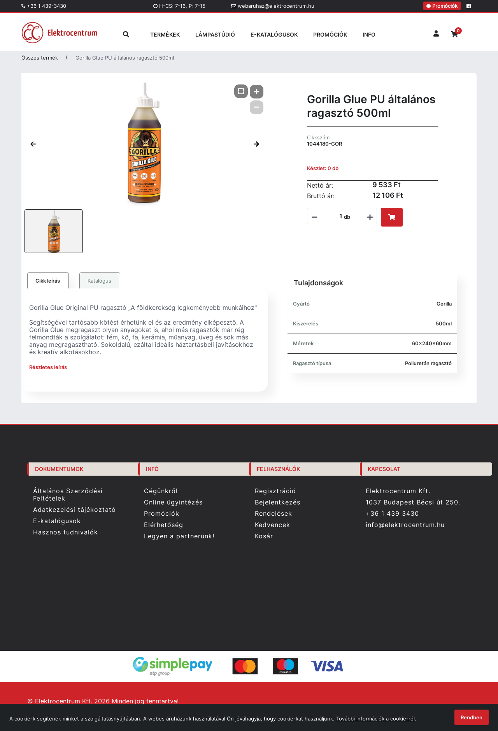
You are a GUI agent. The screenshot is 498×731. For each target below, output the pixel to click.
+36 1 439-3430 (43, 6)
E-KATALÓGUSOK (274, 34)
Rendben (471, 717)
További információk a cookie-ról (375, 718)
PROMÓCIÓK (330, 34)
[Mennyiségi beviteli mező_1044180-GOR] (338, 216)
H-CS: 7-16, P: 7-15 (179, 6)
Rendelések (273, 513)
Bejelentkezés (277, 502)
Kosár (264, 536)
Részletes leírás (48, 367)
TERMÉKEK (165, 34)
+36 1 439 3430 (392, 513)
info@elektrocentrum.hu (405, 525)
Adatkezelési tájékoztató (74, 509)
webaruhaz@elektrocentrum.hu (272, 6)
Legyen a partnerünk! (179, 536)
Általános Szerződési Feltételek (68, 494)
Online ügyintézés (173, 502)
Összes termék (39, 57)
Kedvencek (272, 525)
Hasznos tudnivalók (65, 532)
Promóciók (442, 6)
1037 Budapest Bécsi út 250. (413, 502)
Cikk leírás (47, 281)
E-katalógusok (57, 521)
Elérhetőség (163, 525)
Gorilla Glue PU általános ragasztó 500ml (124, 57)
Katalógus (99, 281)
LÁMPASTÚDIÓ (215, 34)
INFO (369, 34)
